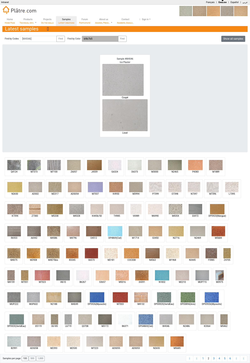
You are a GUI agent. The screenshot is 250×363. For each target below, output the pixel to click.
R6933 (14, 238)
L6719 (68, 326)
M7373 (34, 171)
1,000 (40, 358)
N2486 (186, 326)
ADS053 (136, 348)
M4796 (73, 238)
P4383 (195, 171)
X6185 (54, 326)
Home (10, 21)
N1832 (162, 282)
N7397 (194, 194)
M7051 (24, 282)
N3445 (192, 260)
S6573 (91, 260)
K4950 (116, 194)
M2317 (55, 194)
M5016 (122, 282)
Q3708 (85, 326)
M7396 (212, 194)
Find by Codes (12, 38)
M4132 (140, 304)
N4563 (152, 260)
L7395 (232, 194)
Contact (125, 21)
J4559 (94, 171)
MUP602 (33, 304)
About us (102, 21)
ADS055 (116, 348)
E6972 (195, 216)
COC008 (131, 260)
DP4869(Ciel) (115, 238)
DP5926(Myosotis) (97, 304)
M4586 (53, 238)
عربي (245, 2)
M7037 (95, 194)
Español (235, 2)
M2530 (73, 348)
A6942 (34, 238)
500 (32, 358)
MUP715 (202, 282)
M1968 (172, 260)
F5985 (211, 260)
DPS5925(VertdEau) (164, 304)
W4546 (165, 326)
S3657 (102, 282)
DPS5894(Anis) (187, 304)
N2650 (14, 194)
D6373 (134, 171)
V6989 (136, 216)
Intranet (5, 2)
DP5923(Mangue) (217, 216)
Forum (84, 21)
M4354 (175, 216)
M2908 (33, 260)
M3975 (219, 282)
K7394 (15, 216)
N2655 (156, 348)
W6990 (155, 216)
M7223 (94, 348)
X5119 (38, 326)
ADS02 (35, 194)
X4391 (142, 282)
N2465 (175, 171)
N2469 (197, 238)
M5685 (177, 348)
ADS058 (34, 348)
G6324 (114, 171)
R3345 (72, 260)
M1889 (215, 171)
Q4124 (14, 171)
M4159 (11, 282)
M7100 (54, 171)
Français (210, 2)
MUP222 (14, 304)
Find (61, 38)
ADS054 (75, 194)
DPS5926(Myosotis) (212, 304)
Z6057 (74, 171)
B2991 (14, 348)
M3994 (136, 194)
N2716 (176, 238)
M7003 (120, 304)
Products (27, 21)
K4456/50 (97, 216)
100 (25, 358)
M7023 (42, 282)
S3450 (155, 238)
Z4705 (227, 260)
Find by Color (73, 38)
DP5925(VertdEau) (16, 326)
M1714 (135, 238)
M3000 (154, 171)
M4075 (13, 260)
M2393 (53, 348)
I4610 (63, 282)
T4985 (117, 216)
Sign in (144, 19)
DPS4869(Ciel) (146, 326)
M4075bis (53, 260)
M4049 (74, 304)
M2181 (111, 260)
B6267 (83, 282)
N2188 (54, 304)
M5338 (55, 216)
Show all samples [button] (233, 38)
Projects (47, 21)
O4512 (93, 238)
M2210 (182, 282)
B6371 (125, 326)
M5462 (224, 326)
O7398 (175, 194)
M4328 (76, 216)
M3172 (105, 326)
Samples (66, 21)
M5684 (218, 238)
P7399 (155, 194)
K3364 (207, 326)
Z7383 (35, 216)
